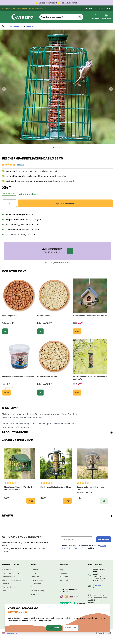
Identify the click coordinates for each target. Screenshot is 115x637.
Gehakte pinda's (44, 316)
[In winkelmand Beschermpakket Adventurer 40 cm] (67, 501)
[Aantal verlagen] (4, 203)
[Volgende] (111, 89)
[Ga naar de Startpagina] (3, 26)
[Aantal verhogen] (14, 203)
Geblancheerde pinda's (47, 376)
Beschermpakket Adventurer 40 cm (55, 487)
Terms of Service (81, 548)
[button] (8, 164)
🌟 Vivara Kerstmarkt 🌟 (56, 2)
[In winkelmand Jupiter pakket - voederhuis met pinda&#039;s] (77, 332)
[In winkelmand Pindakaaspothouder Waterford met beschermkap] (30, 501)
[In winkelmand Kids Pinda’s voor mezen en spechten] (6, 393)
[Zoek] (80, 17)
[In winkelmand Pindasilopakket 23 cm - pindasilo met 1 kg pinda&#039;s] (77, 393)
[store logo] (22, 17)
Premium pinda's (9, 316)
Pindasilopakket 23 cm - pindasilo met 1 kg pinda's (90, 377)
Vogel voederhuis (15, 26)
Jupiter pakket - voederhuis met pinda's (90, 316)
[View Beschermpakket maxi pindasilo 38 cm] (53, 147)
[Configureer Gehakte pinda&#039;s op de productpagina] (40, 332)
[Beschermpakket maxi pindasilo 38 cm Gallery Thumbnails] (57, 147)
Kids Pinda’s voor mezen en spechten (18, 376)
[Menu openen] (4, 16)
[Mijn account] (95, 16)
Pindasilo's (30, 26)
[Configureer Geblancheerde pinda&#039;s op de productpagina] (40, 393)
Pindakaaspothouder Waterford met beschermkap (18, 488)
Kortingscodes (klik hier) (58, 262)
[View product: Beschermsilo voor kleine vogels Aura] (104, 501)
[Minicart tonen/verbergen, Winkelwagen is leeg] (106, 16)
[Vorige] (4, 89)
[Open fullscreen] (57, 87)
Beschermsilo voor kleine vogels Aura (90, 488)
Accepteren (54, 628)
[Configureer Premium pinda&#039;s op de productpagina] (5, 332)
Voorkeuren (70, 628)
